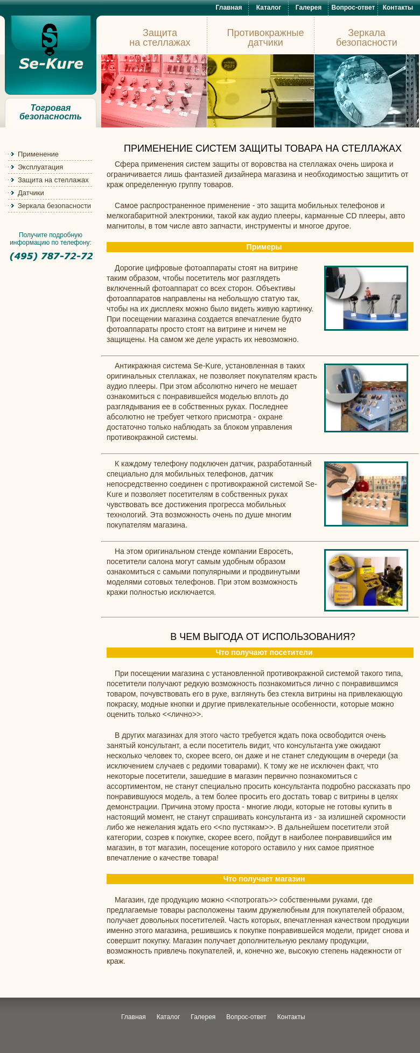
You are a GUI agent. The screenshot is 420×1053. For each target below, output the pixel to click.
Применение (38, 154)
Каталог (269, 7)
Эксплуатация (40, 167)
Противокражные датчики (265, 38)
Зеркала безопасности (54, 206)
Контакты (398, 7)
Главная (229, 7)
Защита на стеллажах (53, 180)
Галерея (308, 7)
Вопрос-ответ (353, 7)
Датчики (31, 193)
